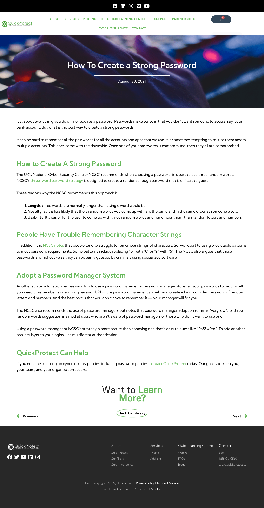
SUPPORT (161, 19)
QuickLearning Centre (195, 445)
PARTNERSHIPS (183, 19)
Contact (225, 445)
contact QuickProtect (167, 363)
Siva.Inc (156, 489)
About (116, 445)
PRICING (89, 19)
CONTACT (139, 28)
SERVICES (71, 19)
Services (156, 445)
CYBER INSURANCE (113, 28)
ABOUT (55, 19)
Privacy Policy (145, 483)
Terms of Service (168, 483)
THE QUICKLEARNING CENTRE (125, 18)
